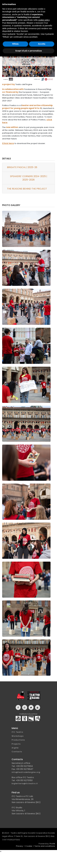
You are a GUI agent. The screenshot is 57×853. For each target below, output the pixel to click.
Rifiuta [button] (15, 44)
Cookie (28, 846)
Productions (18, 740)
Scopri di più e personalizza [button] (28, 51)
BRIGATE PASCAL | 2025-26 (22, 167)
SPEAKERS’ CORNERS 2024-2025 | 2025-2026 (28, 178)
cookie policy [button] (44, 20)
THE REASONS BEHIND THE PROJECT (27, 188)
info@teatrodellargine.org (26, 772)
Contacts (17, 751)
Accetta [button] (41, 44)
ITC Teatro (17, 732)
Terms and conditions (44, 846)
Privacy (19, 846)
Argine (15, 747)
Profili (52, 843)
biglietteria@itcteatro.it (25, 783)
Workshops (18, 736)
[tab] (28, 167)
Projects (16, 744)
